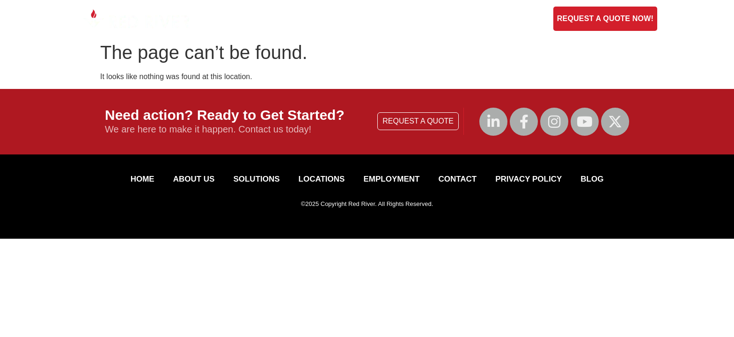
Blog (510, 18)
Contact (411, 18)
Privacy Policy (528, 179)
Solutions (362, 18)
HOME (142, 179)
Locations (322, 179)
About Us (312, 18)
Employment (464, 18)
